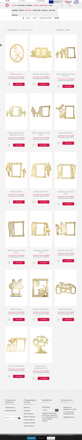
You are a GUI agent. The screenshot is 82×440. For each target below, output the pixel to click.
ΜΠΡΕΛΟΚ (15, 15)
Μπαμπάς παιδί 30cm (65, 250)
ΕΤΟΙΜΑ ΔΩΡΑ (37, 10)
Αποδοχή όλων (31, 438)
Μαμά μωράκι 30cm (65, 133)
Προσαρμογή (51, 438)
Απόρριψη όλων (41, 438)
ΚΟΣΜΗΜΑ (15, 10)
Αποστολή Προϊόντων (29, 419)
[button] (21, 1)
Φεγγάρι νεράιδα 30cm (41, 309)
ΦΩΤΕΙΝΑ (21, 10)
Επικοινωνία (27, 407)
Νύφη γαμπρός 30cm (41, 191)
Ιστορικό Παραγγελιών (10, 410)
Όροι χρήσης (27, 410)
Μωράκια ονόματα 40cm (40, 74)
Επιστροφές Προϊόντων (30, 423)
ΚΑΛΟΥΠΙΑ (36, 5)
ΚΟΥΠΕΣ (14, 5)
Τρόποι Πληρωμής (28, 413)
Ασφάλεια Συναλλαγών (29, 416)
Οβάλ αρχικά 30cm (16, 74)
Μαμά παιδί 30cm (16, 191)
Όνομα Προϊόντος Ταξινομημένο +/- (26, 30)
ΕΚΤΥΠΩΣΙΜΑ (21, 5)
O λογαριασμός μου (10, 407)
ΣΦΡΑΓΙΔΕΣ (52, 10)
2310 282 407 (41, 1)
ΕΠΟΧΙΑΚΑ (45, 10)
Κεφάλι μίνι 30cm (16, 309)
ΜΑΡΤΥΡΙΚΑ (28, 10)
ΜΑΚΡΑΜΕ (29, 5)
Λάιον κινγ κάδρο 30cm (16, 366)
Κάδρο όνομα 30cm (65, 309)
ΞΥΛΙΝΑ (50, 5)
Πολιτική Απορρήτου (29, 426)
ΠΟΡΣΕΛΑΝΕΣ (44, 5)
